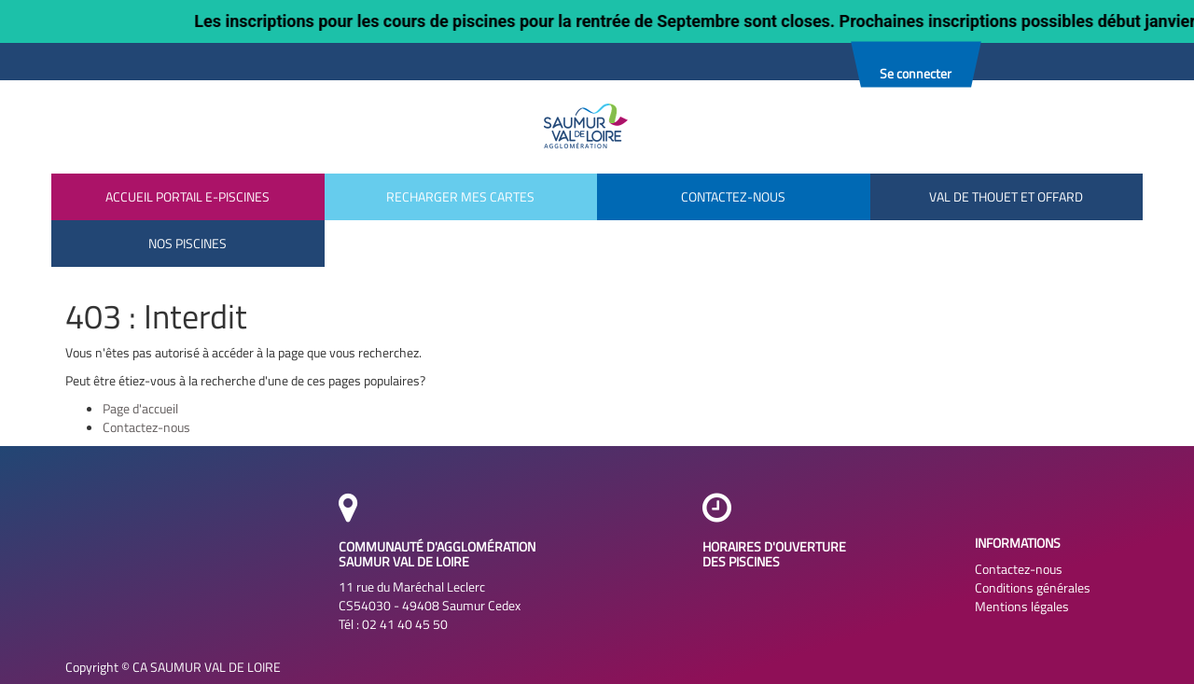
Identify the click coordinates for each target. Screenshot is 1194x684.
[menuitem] (188, 243)
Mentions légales (1022, 606)
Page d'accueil (140, 408)
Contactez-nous (146, 427)
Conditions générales (1032, 588)
